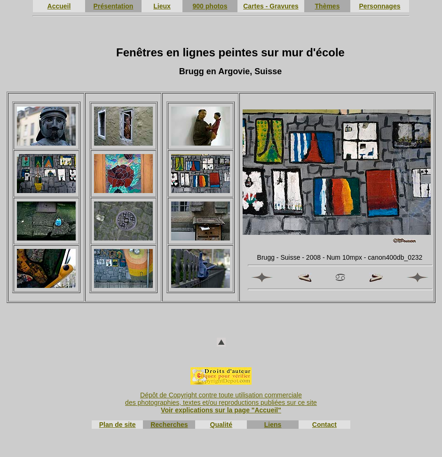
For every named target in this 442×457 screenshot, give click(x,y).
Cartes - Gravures (271, 6)
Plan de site (117, 424)
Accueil (59, 6)
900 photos (210, 6)
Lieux (162, 6)
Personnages (380, 6)
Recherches (169, 424)
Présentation (114, 6)
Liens (273, 424)
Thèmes (327, 6)
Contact (324, 424)
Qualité (221, 424)
